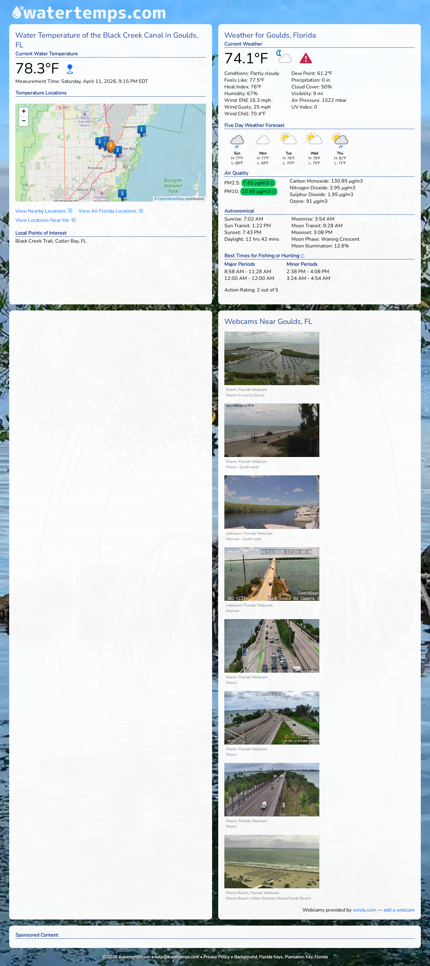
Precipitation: (306, 80)
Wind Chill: (236, 113)
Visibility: (301, 93)
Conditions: (236, 73)
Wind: (231, 100)
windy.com (364, 910)
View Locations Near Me (45, 220)
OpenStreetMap (171, 199)
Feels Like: (236, 80)
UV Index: (302, 107)
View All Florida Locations (110, 211)
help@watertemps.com (177, 957)
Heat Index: (236, 87)
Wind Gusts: (238, 107)
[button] (110, 147)
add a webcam (399, 910)
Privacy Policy (217, 957)
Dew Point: (303, 73)
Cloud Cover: (305, 87)
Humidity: (235, 93)
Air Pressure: (306, 100)
